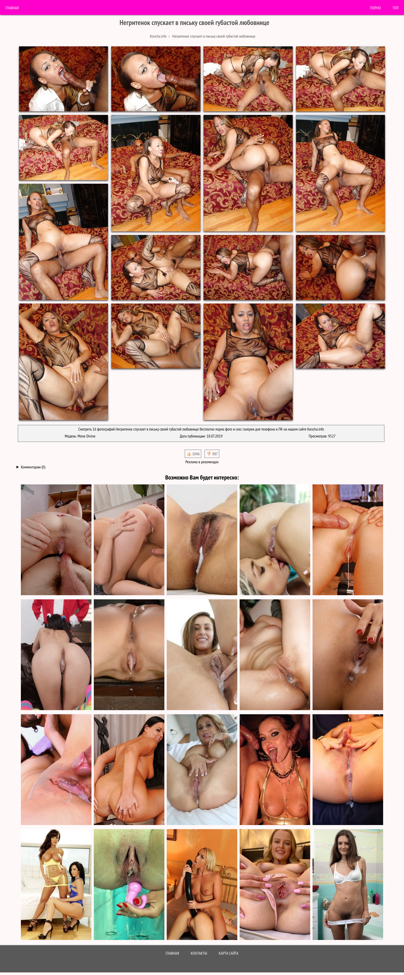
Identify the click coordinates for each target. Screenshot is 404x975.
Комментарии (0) (33, 466)
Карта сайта (228, 953)
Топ (395, 7)
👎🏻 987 (212, 453)
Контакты (199, 953)
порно (375, 7)
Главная (12, 7)
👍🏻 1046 (193, 453)
